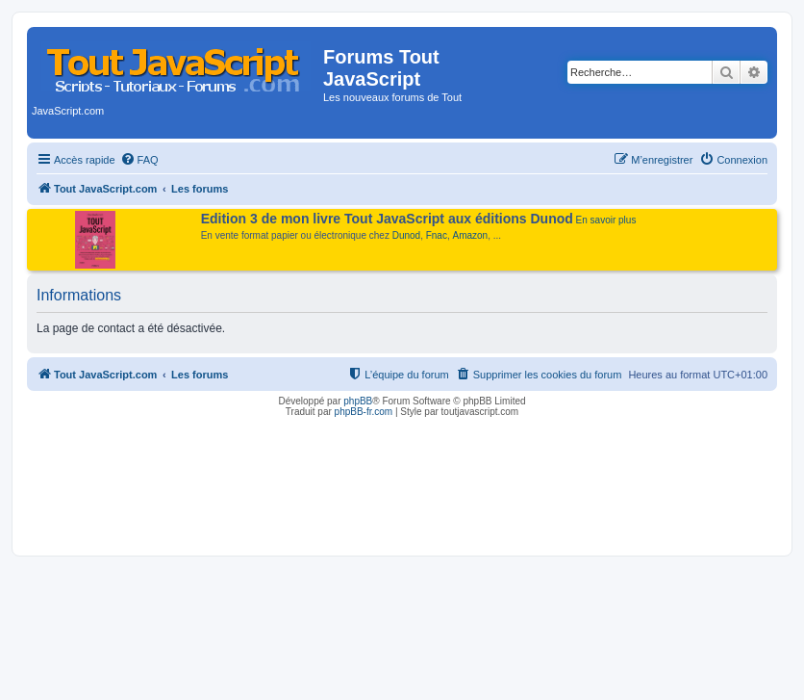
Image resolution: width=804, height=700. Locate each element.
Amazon (471, 235)
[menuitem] (139, 159)
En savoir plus (606, 220)
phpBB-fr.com (364, 411)
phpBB (357, 401)
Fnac (436, 235)
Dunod (406, 235)
